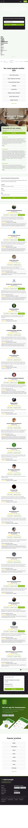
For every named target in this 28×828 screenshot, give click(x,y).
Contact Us (3, 784)
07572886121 (21, 297)
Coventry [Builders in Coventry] (14, 744)
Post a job (14, 116)
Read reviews (18, 196)
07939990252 (21, 223)
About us (3, 769)
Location (3, 168)
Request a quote (13, 198)
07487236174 (21, 272)
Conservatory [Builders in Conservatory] (14, 73)
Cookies (16, 783)
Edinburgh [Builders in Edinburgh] (14, 751)
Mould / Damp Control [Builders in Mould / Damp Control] (14, 80)
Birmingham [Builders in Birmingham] (14, 730)
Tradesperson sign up (6, 765)
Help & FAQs (3, 775)
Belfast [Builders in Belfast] (14, 726)
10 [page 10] (26, 653)
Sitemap (21, 783)
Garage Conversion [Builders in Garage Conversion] (14, 83)
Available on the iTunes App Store (5, 699)
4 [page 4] (24, 653)
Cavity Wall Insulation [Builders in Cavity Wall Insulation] (14, 58)
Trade (2, 172)
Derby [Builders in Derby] (14, 748)
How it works (3, 774)
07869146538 (21, 198)
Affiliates (2, 777)
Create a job (3, 772)
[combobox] (14, 170)
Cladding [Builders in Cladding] (14, 69)
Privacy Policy (10, 783)
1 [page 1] (20, 653)
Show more (14, 87)
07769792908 (21, 569)
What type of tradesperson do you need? (12, 663)
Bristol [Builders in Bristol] (14, 733)
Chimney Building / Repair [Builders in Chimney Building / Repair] (14, 65)
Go (14, 181)
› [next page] (27, 653)
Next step (14, 24)
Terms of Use (3, 783)
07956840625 (21, 366)
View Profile (6, 198)
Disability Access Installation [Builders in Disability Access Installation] (14, 76)
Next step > (14, 672)
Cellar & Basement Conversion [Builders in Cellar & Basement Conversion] (14, 62)
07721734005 (21, 591)
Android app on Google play (11, 699)
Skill (2, 176)
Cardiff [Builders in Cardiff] (14, 741)
